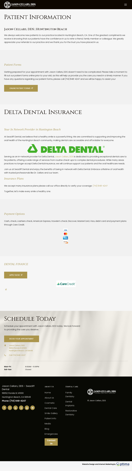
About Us (49, 400)
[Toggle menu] (125, 5)
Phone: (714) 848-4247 (14, 404)
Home (48, 395)
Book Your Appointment (22, 342)
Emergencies (51, 437)
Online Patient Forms (20, 91)
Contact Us (51, 445)
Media (48, 426)
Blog (47, 431)
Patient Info (50, 421)
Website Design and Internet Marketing (97, 468)
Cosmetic (49, 406)
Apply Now (15, 278)
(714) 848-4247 (100, 191)
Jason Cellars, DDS (64, 162)
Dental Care (51, 411)
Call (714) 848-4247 (17, 358)
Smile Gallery (51, 416)
